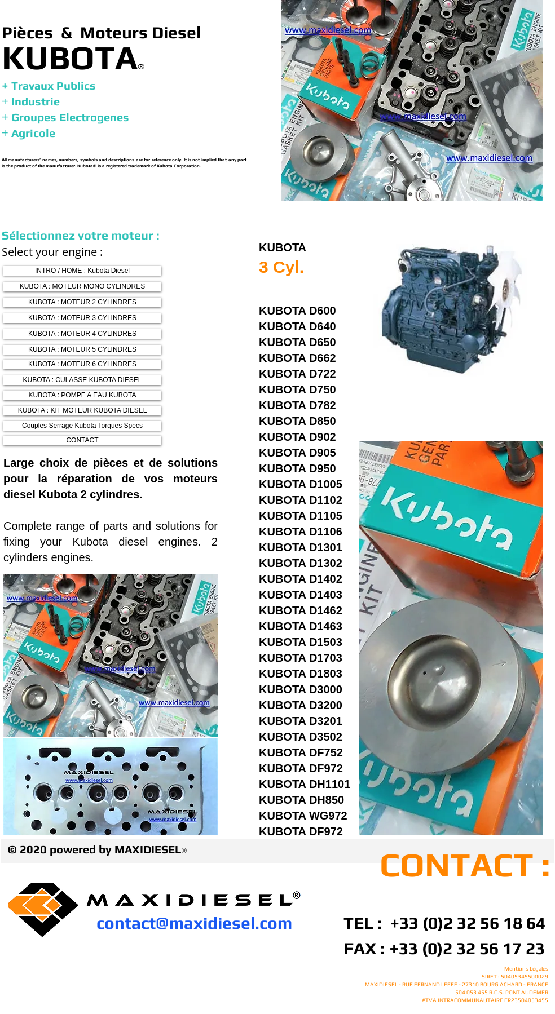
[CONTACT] (82, 440)
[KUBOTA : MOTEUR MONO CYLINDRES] (82, 286)
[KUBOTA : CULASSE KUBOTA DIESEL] (82, 380)
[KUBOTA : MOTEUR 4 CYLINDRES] (82, 334)
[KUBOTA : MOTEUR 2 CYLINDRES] (82, 302)
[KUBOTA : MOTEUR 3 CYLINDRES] (82, 318)
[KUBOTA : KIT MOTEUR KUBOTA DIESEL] (82, 410)
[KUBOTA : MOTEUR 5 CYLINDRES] (82, 350)
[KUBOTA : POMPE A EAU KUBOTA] (82, 395)
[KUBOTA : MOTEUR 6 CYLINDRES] (82, 364)
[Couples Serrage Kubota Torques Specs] (82, 426)
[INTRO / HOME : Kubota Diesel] (82, 271)
